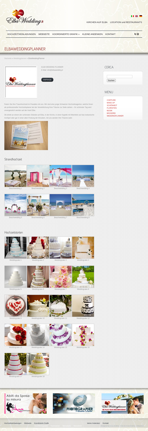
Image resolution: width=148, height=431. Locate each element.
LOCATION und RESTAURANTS (126, 22)
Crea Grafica (114, 426)
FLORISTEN (112, 108)
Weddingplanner (20, 58)
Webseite (44, 34)
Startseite (8, 58)
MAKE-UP (111, 103)
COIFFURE (111, 100)
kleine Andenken (92, 34)
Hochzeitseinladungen (21, 34)
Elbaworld (140, 426)
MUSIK (109, 111)
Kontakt (110, 34)
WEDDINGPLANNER (115, 116)
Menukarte (67, 426)
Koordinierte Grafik (65, 34)
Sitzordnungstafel (41, 426)
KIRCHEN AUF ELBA (97, 22)
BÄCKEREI (111, 113)
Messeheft (78, 426)
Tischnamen (55, 426)
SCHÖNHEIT (112, 105)
